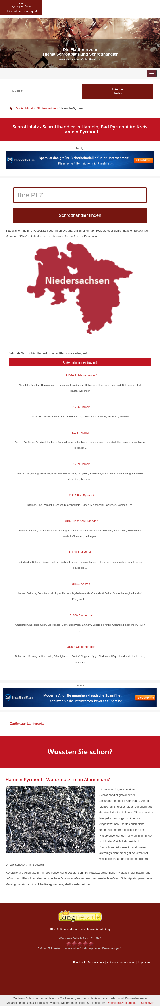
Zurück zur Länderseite (27, 723)
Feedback (79, 962)
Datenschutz (96, 962)
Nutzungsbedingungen (120, 962)
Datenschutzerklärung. (121, 1002)
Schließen (147, 1002)
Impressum (145, 962)
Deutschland (21, 108)
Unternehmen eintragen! (80, 362)
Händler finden (117, 91)
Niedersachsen (47, 108)
